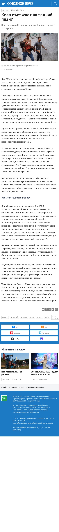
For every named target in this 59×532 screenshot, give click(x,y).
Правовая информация (35, 387)
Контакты (13, 387)
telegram (44, 332)
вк (15, 327)
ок (44, 327)
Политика (5, 10)
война (47, 317)
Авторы (21, 387)
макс (44, 339)
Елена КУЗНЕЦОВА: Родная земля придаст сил (44, 373)
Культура (35, 379)
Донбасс (24, 317)
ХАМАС (32, 317)
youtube (15, 332)
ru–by (15, 339)
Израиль (39, 317)
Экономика (6, 379)
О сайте (4, 387)
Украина (5, 317)
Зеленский (14, 317)
